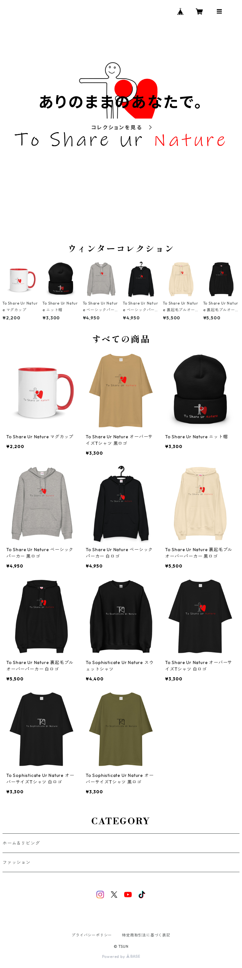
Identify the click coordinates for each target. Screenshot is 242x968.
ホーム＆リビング (21, 843)
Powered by (121, 956)
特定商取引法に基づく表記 (146, 935)
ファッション (17, 862)
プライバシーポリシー (92, 935)
